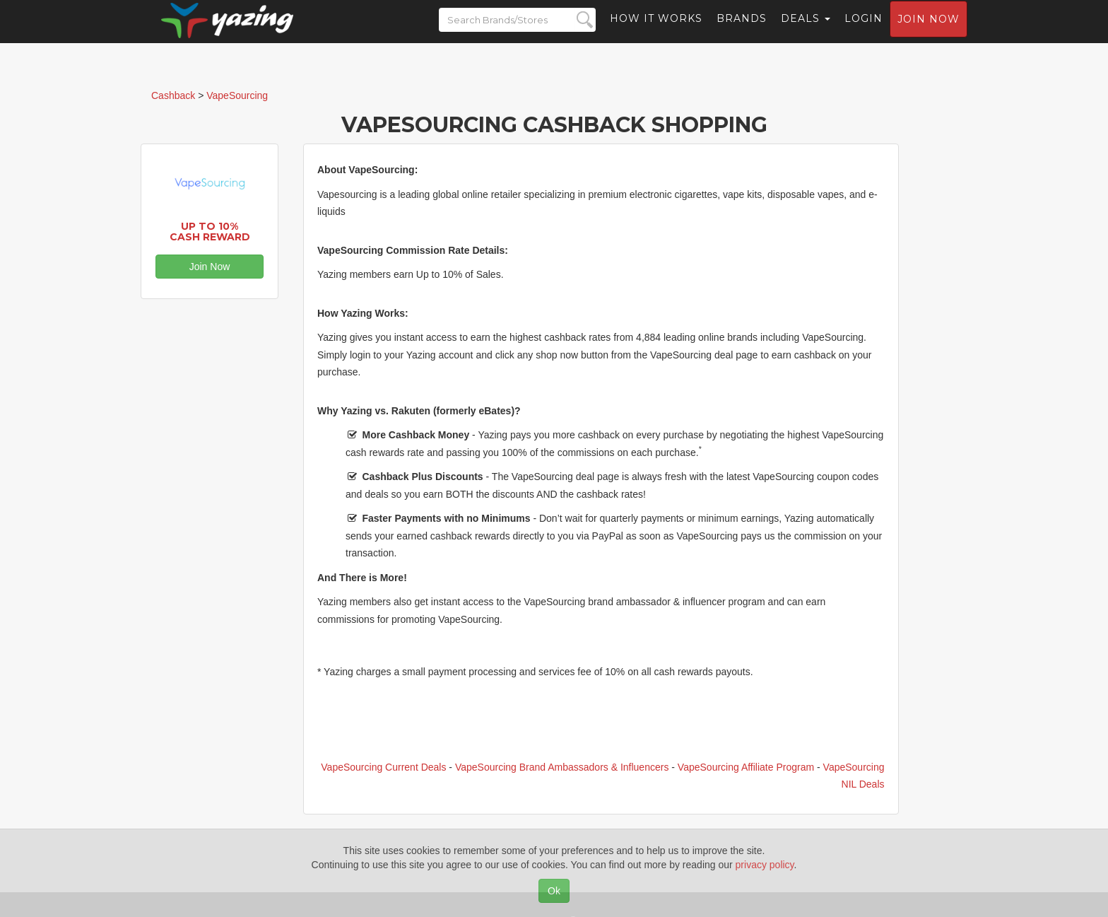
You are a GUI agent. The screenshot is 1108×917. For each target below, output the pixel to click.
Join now (928, 32)
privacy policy (765, 864)
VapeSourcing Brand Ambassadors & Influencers (561, 767)
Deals (805, 31)
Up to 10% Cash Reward (210, 231)
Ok (554, 890)
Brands (742, 31)
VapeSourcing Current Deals (383, 767)
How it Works (656, 31)
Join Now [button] (209, 266)
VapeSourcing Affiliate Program (746, 767)
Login (863, 31)
